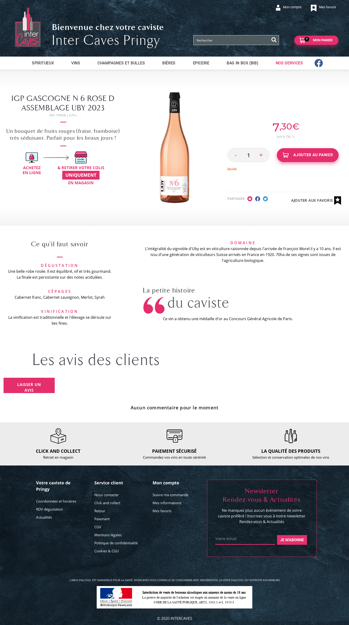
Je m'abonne (292, 540)
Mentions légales (108, 535)
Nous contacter (106, 494)
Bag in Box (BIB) (242, 63)
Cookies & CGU (106, 551)
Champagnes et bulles (121, 63)
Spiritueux (43, 63)
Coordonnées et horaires (56, 501)
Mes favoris (162, 510)
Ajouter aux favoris (316, 200)
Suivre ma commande (170, 494)
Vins (75, 63)
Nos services (289, 63)
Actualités (44, 517)
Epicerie (201, 63)
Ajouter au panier (308, 155)
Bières (168, 63)
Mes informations (167, 502)
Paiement (102, 518)
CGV (97, 526)
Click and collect (107, 502)
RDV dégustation (49, 509)
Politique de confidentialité (116, 543)
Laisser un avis (29, 387)
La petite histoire (169, 290)
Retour (99, 510)
